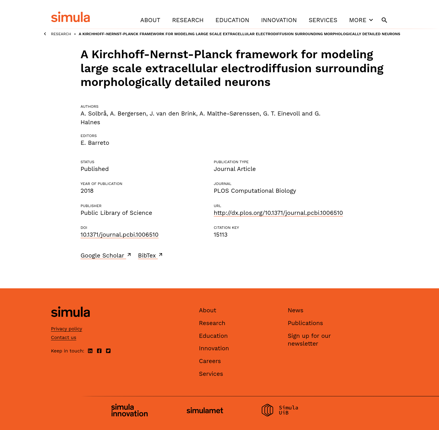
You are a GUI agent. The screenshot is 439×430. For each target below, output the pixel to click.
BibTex (151, 255)
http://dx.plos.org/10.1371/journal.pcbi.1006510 (278, 212)
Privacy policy (66, 329)
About (150, 20)
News (295, 310)
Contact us (63, 337)
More (362, 20)
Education (232, 20)
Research (187, 20)
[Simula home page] (70, 322)
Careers (210, 361)
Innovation (279, 20)
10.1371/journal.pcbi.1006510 (120, 234)
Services (323, 20)
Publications (305, 323)
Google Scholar (106, 255)
